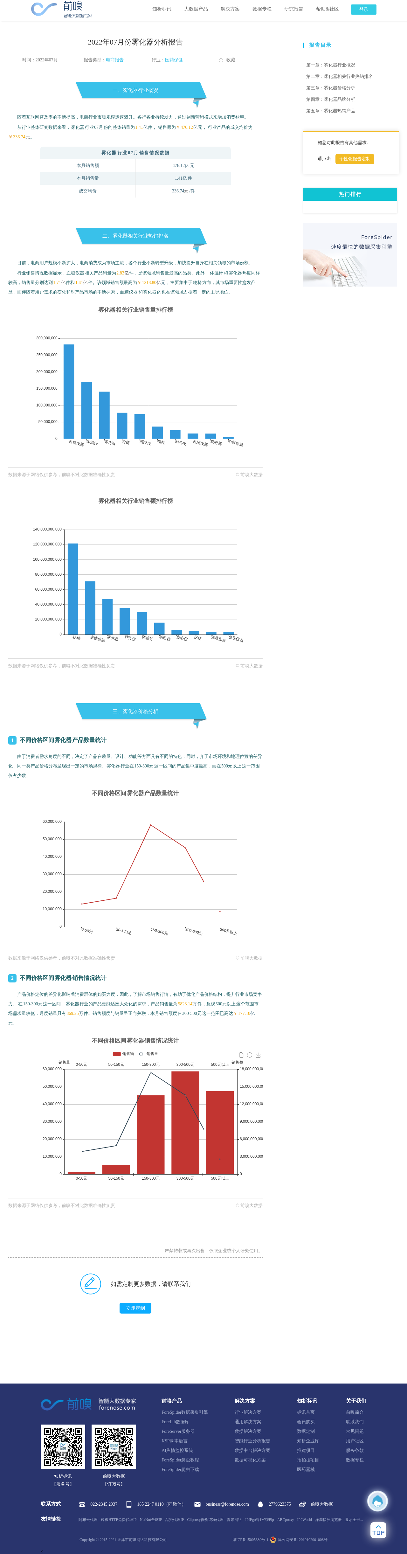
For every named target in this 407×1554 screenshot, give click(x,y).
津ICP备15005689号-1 (250, 1539)
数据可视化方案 (250, 1460)
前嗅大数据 (316, 1504)
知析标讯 (161, 8)
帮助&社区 (327, 8)
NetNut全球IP (151, 1519)
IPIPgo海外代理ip (259, 1519)
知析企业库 (308, 1441)
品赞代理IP (174, 1519)
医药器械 (306, 1469)
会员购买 (306, 1421)
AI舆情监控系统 (177, 1450)
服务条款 (355, 1450)
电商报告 (115, 60)
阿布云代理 (88, 1519)
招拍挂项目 (308, 1460)
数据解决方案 (248, 1431)
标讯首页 (306, 1412)
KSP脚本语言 (175, 1441)
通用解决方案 (248, 1421)
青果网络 (234, 1519)
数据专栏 (262, 8)
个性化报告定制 (354, 158)
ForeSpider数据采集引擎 (185, 1412)
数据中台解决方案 (252, 1450)
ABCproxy (285, 1519)
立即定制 (135, 1308)
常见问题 (355, 1431)
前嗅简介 (355, 1412)
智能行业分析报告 (252, 1441)
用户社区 (355, 1441)
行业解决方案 (248, 1412)
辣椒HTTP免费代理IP (119, 1519)
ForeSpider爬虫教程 (180, 1460)
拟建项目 (306, 1450)
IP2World (304, 1519)
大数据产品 (196, 8)
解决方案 (230, 8)
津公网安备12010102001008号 (299, 1540)
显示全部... (354, 1519)
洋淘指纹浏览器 (328, 1519)
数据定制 (306, 1431)
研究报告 (293, 8)
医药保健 (174, 60)
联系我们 (355, 1421)
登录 (363, 9)
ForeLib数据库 (175, 1421)
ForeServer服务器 (178, 1431)
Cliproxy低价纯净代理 (205, 1519)
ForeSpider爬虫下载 (180, 1469)
